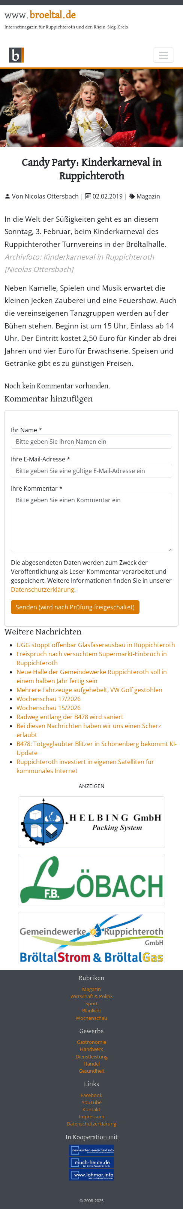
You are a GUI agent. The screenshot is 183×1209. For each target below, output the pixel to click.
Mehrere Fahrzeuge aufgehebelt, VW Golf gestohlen (89, 690)
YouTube (92, 1102)
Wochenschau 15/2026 (48, 708)
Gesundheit (92, 1070)
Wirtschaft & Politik (91, 996)
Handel (92, 1063)
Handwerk (91, 1049)
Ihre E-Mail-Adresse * (40, 459)
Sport (92, 1003)
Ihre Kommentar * (37, 488)
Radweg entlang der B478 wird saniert (69, 717)
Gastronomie (91, 1042)
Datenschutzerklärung (42, 589)
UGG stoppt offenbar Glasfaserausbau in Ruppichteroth (95, 645)
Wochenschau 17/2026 (48, 699)
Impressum (91, 1116)
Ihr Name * (26, 430)
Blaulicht (91, 1010)
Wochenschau (91, 1018)
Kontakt (91, 1109)
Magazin (91, 989)
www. (39, 15)
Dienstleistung (92, 1056)
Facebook (91, 1095)
